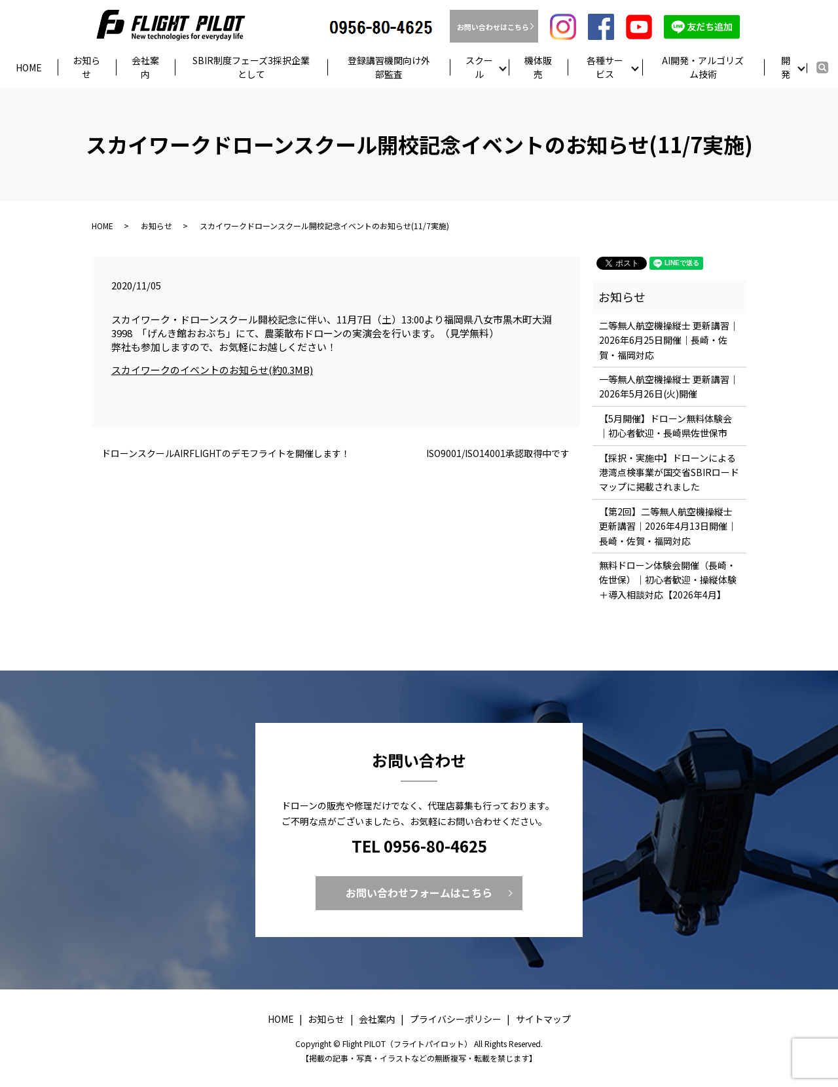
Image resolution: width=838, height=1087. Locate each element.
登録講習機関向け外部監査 (389, 67)
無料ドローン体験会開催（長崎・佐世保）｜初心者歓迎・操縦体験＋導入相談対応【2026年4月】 (668, 580)
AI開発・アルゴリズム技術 (703, 67)
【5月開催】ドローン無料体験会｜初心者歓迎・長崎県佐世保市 (665, 426)
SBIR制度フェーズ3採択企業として (251, 67)
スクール (479, 67)
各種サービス (605, 67)
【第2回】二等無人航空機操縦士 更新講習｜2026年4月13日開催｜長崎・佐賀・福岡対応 (668, 527)
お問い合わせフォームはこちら (419, 893)
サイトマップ (543, 1019)
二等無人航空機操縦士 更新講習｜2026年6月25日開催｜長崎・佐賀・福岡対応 (668, 341)
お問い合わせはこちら (494, 27)
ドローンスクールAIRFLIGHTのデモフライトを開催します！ (225, 454)
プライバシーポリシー (455, 1019)
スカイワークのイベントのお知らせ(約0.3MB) (212, 370)
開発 (785, 67)
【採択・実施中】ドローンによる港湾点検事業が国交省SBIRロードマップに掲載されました (669, 473)
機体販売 (538, 67)
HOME (102, 226)
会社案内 (145, 67)
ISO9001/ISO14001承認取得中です (498, 454)
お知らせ (86, 67)
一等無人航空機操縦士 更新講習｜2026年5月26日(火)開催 (668, 387)
